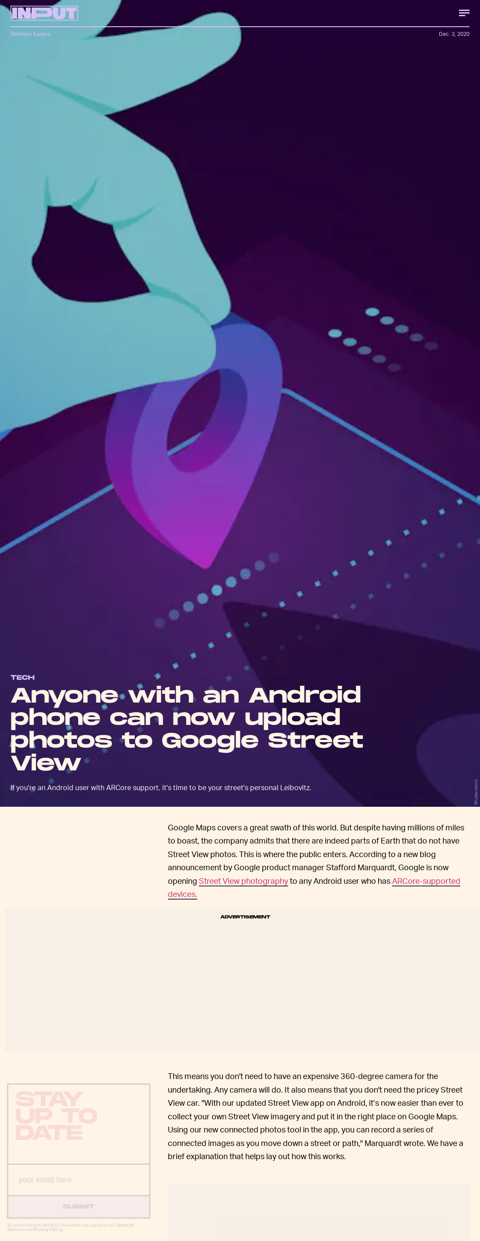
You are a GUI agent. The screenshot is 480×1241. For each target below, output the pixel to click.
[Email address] (78, 1187)
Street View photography (243, 880)
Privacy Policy (48, 1236)
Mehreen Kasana (30, 34)
